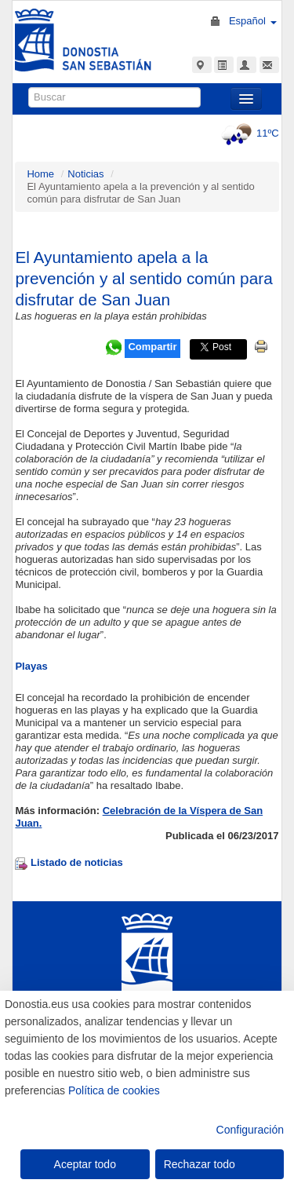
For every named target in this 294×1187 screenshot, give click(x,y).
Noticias (85, 174)
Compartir (152, 346)
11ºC (248, 133)
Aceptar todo (85, 1164)
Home (40, 174)
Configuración (250, 1129)
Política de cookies (114, 1090)
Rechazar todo (199, 1164)
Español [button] (253, 21)
